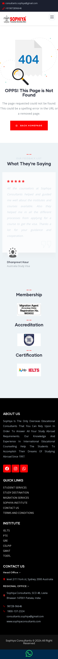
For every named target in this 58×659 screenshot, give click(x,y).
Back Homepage (29, 125)
